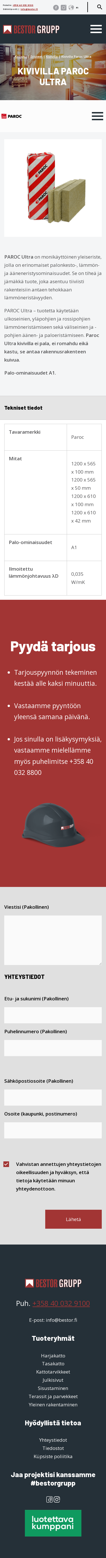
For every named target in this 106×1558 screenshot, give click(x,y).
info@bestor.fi (29, 9)
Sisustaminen (53, 1388)
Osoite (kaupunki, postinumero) (40, 1113)
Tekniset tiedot (23, 407)
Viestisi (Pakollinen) (26, 907)
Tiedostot (53, 1448)
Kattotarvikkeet (53, 1371)
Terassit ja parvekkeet (53, 1396)
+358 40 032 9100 (23, 5)
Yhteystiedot (53, 1440)
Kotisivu (21, 56)
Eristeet (36, 56)
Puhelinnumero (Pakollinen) (35, 1031)
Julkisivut (53, 1380)
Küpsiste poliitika (53, 1456)
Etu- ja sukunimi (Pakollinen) (36, 998)
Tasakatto (53, 1363)
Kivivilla (52, 56)
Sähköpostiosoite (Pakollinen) (38, 1081)
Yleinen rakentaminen (53, 1404)
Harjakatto (53, 1355)
